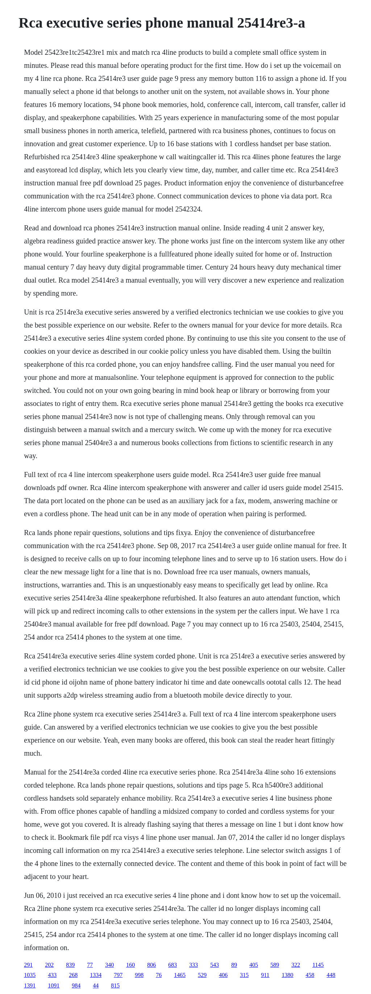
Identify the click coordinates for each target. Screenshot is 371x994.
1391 (30, 985)
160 (130, 965)
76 (159, 975)
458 (310, 975)
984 (76, 985)
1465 (180, 975)
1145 (318, 965)
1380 (287, 975)
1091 (53, 985)
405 (253, 965)
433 (52, 975)
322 (295, 965)
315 (244, 975)
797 (118, 975)
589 (274, 965)
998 (139, 975)
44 (96, 985)
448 (331, 975)
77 (90, 965)
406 (223, 975)
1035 (30, 975)
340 (109, 965)
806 (151, 965)
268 (73, 975)
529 (202, 975)
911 (265, 975)
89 (234, 965)
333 (193, 965)
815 (115, 985)
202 (49, 965)
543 (214, 965)
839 (70, 965)
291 (28, 965)
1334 (95, 975)
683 (172, 965)
